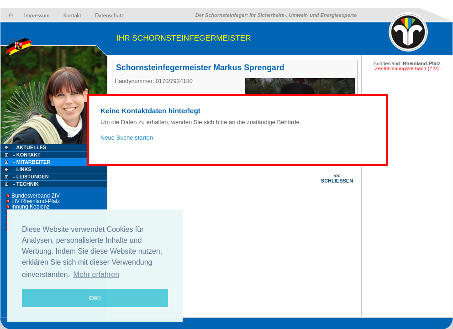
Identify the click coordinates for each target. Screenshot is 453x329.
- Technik (26, 184)
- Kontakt (26, 154)
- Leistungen (31, 176)
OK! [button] (95, 298)
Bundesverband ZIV (35, 196)
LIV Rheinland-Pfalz (35, 201)
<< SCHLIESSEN (337, 178)
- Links (22, 169)
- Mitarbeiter (31, 162)
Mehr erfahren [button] (97, 274)
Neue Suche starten (126, 137)
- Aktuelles (29, 147)
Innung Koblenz (30, 207)
